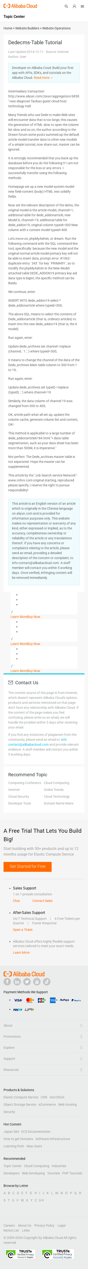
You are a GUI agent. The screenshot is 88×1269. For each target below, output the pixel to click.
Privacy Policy (44, 1225)
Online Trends (54, 790)
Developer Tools (19, 803)
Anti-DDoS (57, 1097)
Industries (59, 1166)
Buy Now (33, 617)
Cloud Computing (56, 783)
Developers (11, 1173)
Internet (14, 790)
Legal (61, 1225)
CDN (44, 1097)
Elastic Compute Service (21, 1097)
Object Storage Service (20, 1104)
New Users (34, 1146)
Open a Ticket (23, 930)
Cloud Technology (57, 796)
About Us (24, 1225)
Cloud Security (18, 796)
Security (9, 1112)
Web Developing (33, 1173)
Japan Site (11, 1131)
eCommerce (47, 1104)
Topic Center (13, 1166)
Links (26, 1230)
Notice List (11, 1230)
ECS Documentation (35, 1131)
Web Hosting (67, 1104)
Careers (9, 1225)
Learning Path (14, 1146)
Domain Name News (58, 803)
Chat (16, 901)
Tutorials (53, 1173)
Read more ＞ (44, 78)
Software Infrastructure (52, 1139)
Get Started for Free (28, 866)
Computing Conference (25, 783)
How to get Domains (18, 1139)
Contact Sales (42, 901)
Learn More (19, 617)
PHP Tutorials (72, 1173)
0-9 (41, 1200)
